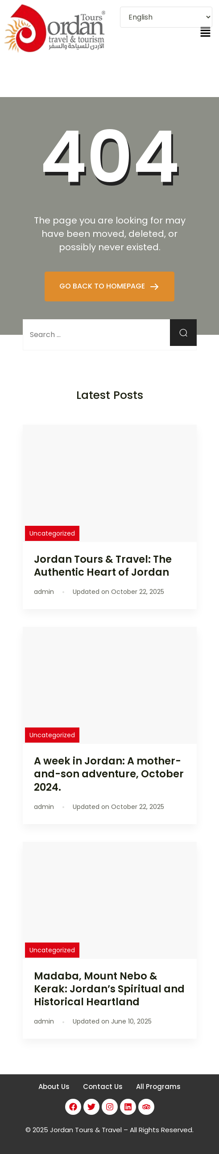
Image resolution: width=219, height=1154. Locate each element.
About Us (54, 1086)
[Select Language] (166, 17)
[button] (206, 32)
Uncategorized (52, 533)
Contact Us (103, 1086)
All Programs (158, 1086)
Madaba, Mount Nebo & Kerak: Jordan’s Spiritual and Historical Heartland (109, 989)
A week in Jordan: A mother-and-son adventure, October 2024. (109, 774)
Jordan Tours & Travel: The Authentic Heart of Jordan (103, 565)
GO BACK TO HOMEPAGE (103, 286)
